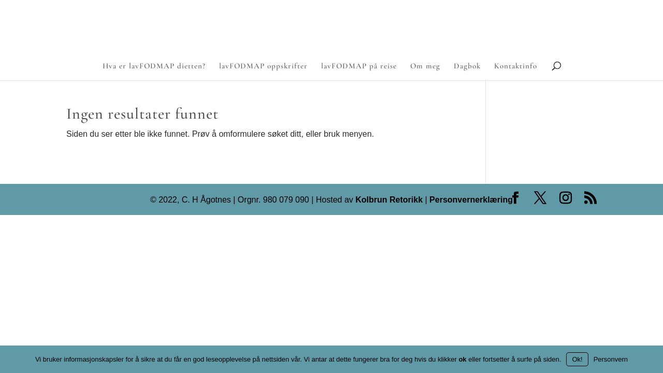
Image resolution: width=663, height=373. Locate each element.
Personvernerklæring (471, 199)
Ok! (577, 359)
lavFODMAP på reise (359, 66)
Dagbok (467, 66)
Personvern (611, 359)
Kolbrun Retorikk (388, 199)
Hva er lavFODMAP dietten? (154, 66)
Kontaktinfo (515, 66)
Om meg (425, 66)
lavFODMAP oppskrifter (263, 66)
